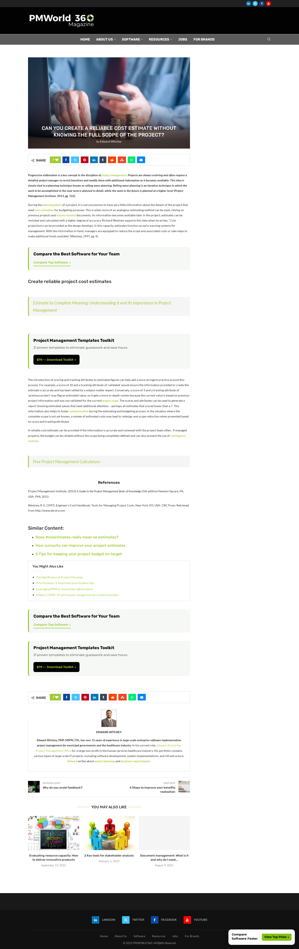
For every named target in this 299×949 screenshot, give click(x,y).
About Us (104, 39)
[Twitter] (255, 3)
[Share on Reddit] (112, 159)
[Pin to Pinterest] (84, 159)
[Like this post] (56, 159)
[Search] (269, 39)
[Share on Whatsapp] (131, 159)
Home (85, 39)
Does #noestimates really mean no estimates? (77, 537)
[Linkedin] (248, 3)
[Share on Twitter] (75, 159)
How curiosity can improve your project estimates (80, 545)
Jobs (182, 39)
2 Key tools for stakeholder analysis (109, 855)
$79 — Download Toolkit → (56, 360)
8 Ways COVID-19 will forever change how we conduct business (77, 595)
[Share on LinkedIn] (94, 159)
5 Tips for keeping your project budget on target (79, 554)
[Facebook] (261, 3)
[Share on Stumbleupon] (122, 159)
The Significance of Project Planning (59, 577)
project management (114, 175)
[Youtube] (268, 3)
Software (131, 39)
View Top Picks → (276, 937)
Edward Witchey (110, 141)
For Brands (204, 39)
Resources (159, 39)
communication (78, 411)
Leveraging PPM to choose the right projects (64, 589)
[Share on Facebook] (65, 159)
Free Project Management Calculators (66, 461)
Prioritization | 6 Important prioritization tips (65, 583)
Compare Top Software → (52, 262)
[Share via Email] (141, 159)
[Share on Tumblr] (102, 159)
